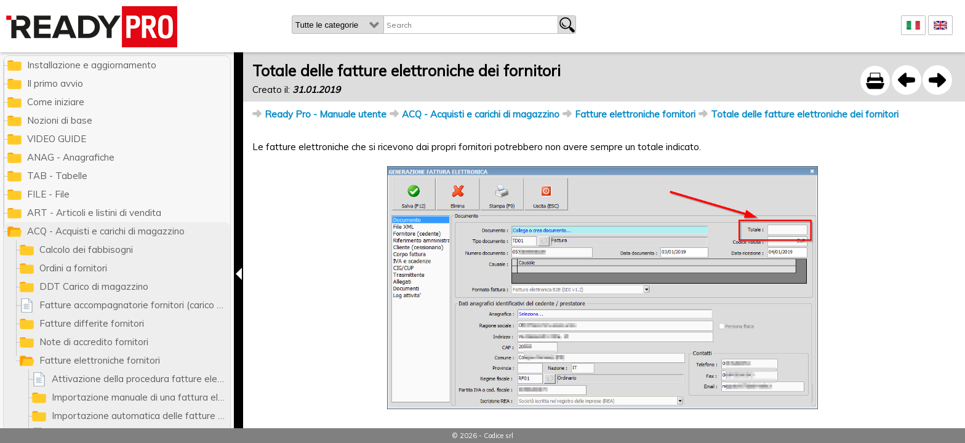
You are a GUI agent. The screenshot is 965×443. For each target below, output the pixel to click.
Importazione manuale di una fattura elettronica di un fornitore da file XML (141, 397)
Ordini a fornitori (73, 268)
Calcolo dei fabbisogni (86, 249)
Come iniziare (55, 102)
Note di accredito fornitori (93, 342)
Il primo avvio (55, 83)
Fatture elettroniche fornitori (635, 114)
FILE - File (48, 194)
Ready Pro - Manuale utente (325, 114)
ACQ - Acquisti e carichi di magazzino (480, 114)
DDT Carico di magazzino (93, 286)
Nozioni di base (59, 120)
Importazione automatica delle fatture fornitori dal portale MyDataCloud (141, 415)
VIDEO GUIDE (56, 139)
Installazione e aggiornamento (91, 65)
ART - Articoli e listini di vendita (94, 212)
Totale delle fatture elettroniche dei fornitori (805, 114)
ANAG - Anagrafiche (70, 157)
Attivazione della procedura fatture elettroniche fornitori (141, 379)
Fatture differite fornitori (91, 323)
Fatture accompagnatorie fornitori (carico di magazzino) (134, 305)
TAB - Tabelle (57, 176)
